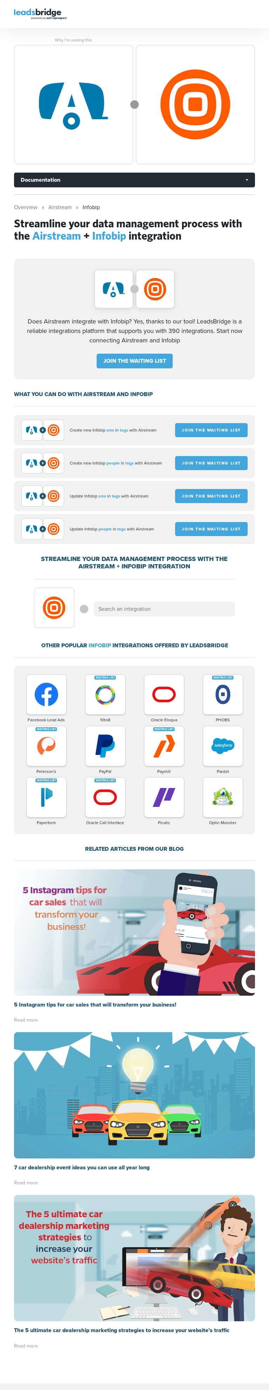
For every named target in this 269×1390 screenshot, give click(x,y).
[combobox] (164, 609)
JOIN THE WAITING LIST (134, 361)
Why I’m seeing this (73, 40)
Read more (26, 1020)
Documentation (40, 180)
